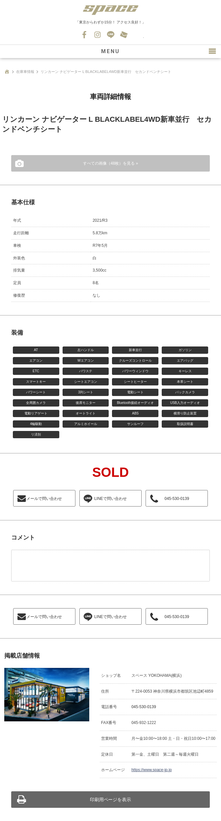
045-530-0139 (137, 34)
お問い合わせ (123, 34)
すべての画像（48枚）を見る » (110, 163)
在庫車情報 (25, 72)
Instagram (97, 34)
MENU (110, 51)
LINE (110, 34)
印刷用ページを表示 (110, 799)
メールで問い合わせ (44, 498)
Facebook (84, 34)
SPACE (111, 10)
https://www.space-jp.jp (151, 770)
